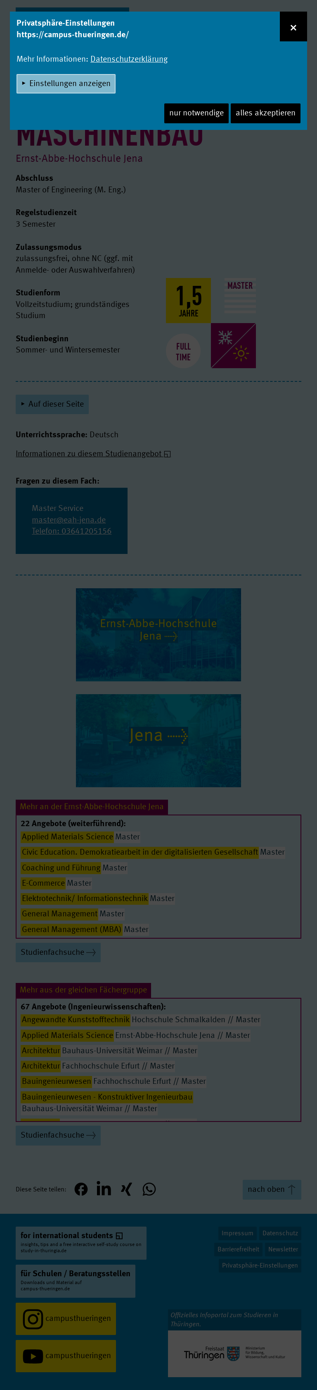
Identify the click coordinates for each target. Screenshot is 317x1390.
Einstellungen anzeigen (70, 84)
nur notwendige (196, 113)
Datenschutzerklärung (129, 59)
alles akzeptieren (266, 113)
